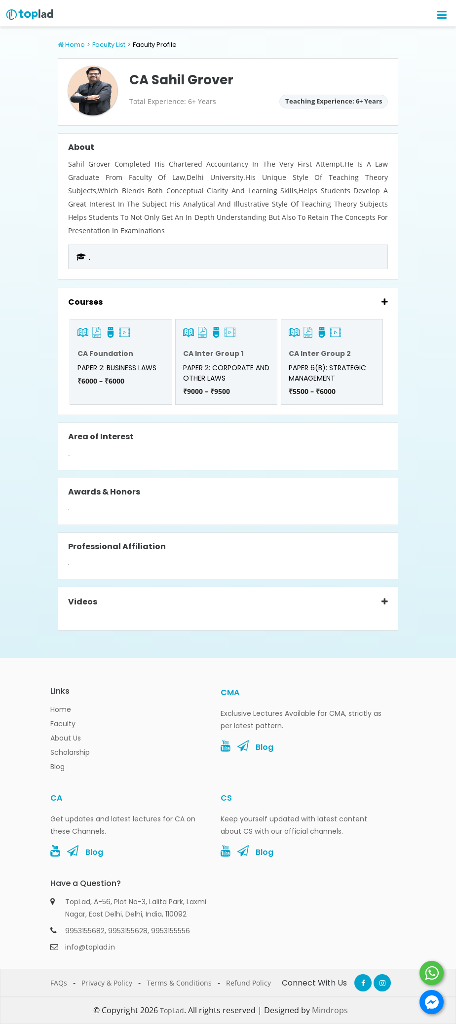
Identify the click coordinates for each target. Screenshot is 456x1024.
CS (226, 798)
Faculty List (108, 44)
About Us (65, 738)
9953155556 (170, 931)
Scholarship (70, 752)
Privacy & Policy (106, 983)
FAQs (58, 983)
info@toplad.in (90, 947)
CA (56, 798)
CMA (230, 692)
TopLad (172, 1010)
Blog (57, 767)
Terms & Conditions (179, 983)
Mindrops (330, 1010)
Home (75, 44)
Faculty (63, 724)
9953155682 (85, 931)
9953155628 (128, 931)
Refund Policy (248, 983)
